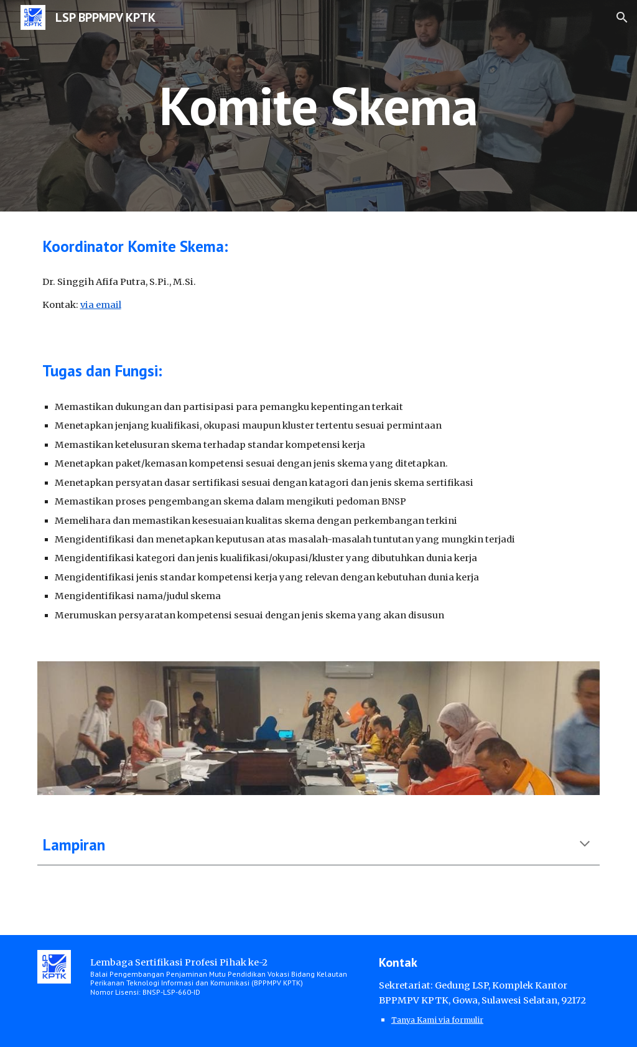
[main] (318, 105)
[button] (622, 17)
